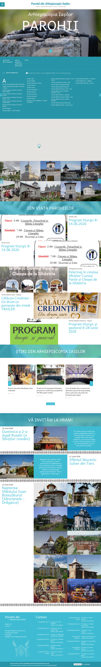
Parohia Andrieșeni (32, 90)
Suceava (19, 66)
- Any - (10, 73)
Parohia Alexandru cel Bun (34, 83)
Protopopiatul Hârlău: (43, 645)
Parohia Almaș (31, 87)
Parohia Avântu (31, 98)
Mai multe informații (52, 665)
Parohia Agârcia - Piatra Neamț (11, 110)
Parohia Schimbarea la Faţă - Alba (60, 82)
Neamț (19, 62)
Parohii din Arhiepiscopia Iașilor (50, 4)
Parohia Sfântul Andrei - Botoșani (60, 95)
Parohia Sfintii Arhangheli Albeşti (60, 84)
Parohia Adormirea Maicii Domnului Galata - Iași (12, 98)
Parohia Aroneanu (32, 94)
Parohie (7, 60)
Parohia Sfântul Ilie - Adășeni (84, 81)
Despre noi (8, 624)
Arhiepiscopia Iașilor (46, 6)
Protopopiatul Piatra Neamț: (43, 652)
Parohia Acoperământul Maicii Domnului (13, 84)
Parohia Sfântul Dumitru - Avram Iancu (62, 105)
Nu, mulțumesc (86, 664)
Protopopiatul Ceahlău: (73, 630)
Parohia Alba (30, 79)
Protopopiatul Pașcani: (43, 639)
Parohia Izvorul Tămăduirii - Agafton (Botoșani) (37, 101)
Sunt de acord (77, 664)
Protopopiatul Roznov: (74, 624)
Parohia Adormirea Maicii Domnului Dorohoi (12, 94)
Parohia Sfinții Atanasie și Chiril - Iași (61, 89)
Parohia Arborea (31, 92)
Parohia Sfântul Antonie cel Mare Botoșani (60, 100)
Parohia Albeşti (31, 81)
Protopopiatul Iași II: (43, 628)
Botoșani (19, 64)
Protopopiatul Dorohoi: (73, 641)
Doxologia (8, 635)
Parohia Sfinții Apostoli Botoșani (60, 87)
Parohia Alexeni (31, 85)
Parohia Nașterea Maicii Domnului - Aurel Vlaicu (62, 79)
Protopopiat (8, 62)
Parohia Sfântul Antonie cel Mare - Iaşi (62, 97)
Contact (55, 6)
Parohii (38, 6)
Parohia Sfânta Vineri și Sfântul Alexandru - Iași (59, 91)
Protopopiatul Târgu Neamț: (74, 618)
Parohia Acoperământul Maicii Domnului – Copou (13, 87)
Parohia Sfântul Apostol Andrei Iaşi (60, 103)
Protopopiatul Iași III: (43, 634)
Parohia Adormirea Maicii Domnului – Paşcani (12, 105)
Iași (18, 60)
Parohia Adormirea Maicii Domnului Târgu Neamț (12, 101)
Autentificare (62, 6)
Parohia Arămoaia (32, 96)
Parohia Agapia (6, 108)
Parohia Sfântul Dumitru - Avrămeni (85, 79)
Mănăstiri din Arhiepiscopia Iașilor (16, 637)
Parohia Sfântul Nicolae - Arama (84, 83)
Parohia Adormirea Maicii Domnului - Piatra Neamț (12, 90)
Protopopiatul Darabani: (76, 648)
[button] (39, 146)
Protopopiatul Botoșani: (76, 637)
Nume (26, 60)
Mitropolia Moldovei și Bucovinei (15, 631)
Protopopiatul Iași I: (43, 622)
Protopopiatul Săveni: (74, 654)
